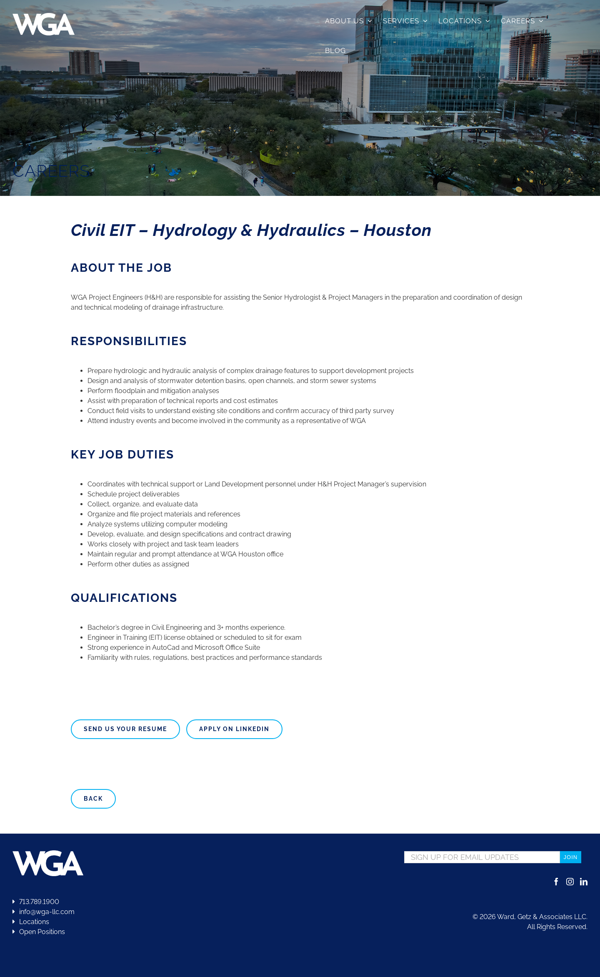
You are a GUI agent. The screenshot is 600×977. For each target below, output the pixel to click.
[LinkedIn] (584, 881)
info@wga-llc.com (43, 912)
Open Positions (42, 932)
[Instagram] (570, 881)
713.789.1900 (35, 902)
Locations (30, 922)
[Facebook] (556, 881)
